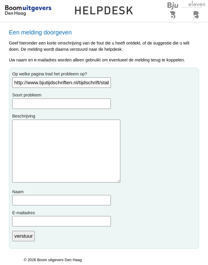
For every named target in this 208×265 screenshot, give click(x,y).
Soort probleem (26, 95)
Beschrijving (23, 116)
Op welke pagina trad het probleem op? (49, 74)
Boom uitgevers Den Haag (59, 260)
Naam (17, 191)
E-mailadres (23, 212)
